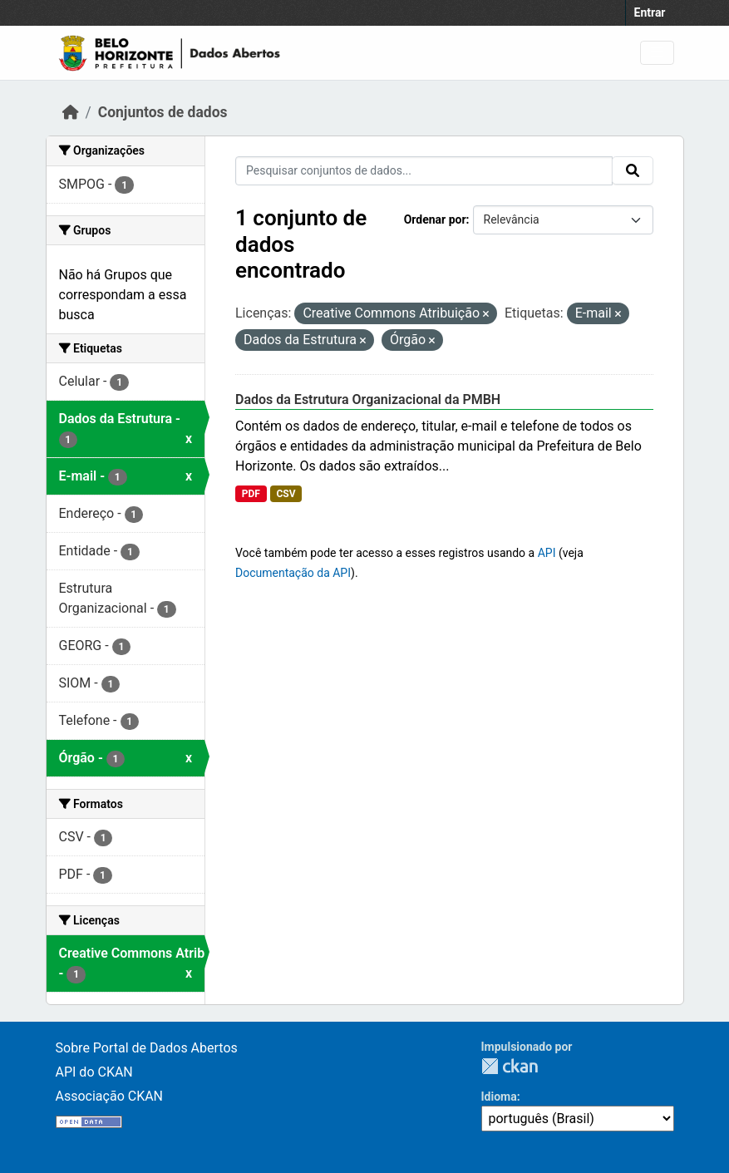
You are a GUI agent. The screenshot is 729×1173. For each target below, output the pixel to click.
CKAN (509, 1066)
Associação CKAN (110, 1096)
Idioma (499, 1096)
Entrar (650, 12)
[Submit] (632, 170)
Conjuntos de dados (163, 112)
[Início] (70, 112)
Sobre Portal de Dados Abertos (147, 1048)
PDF (251, 494)
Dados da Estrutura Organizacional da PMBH (367, 399)
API (547, 552)
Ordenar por (435, 219)
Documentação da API (293, 572)
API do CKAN (94, 1072)
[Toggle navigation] (657, 53)
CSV (285, 494)
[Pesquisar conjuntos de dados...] (424, 170)
